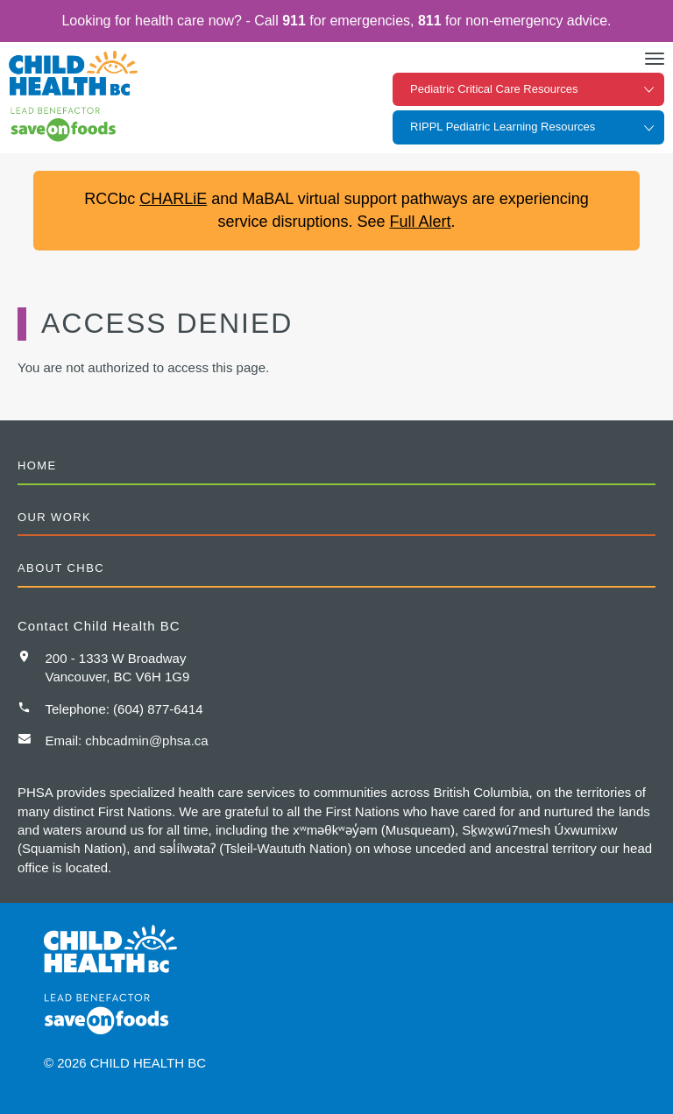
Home (37, 465)
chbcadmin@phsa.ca (146, 740)
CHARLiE (173, 199)
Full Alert (420, 221)
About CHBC (61, 568)
